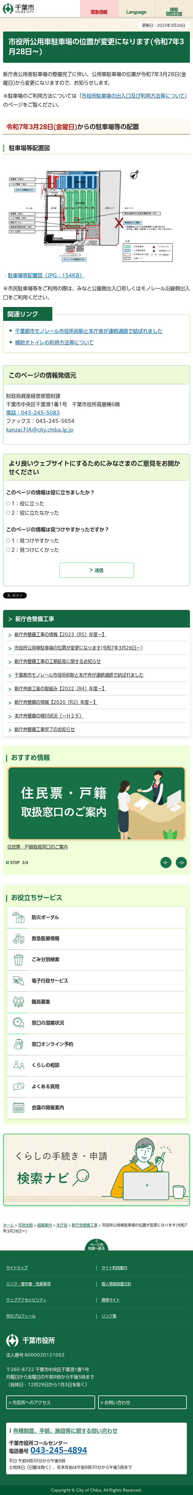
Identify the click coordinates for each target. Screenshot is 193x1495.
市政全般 (25, 1225)
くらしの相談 (45, 1065)
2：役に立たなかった (35, 512)
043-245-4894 (58, 1450)
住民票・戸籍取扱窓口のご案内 (37, 847)
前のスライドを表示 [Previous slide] (165, 862)
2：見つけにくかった (35, 549)
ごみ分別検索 (45, 959)
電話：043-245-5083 (33, 412)
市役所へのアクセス (31, 1402)
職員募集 (41, 1001)
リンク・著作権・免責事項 (28, 1284)
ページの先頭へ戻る (96, 1246)
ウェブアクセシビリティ (26, 1300)
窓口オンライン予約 (52, 1044)
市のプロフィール (21, 1316)
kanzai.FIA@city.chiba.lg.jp (39, 429)
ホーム (8, 1225)
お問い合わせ (117, 1402)
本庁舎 (61, 1225)
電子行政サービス (50, 980)
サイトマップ (17, 1268)
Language (136, 12)
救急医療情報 (45, 938)
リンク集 (109, 1316)
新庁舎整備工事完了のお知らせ (44, 729)
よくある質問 (45, 1086)
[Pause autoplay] (13, 862)
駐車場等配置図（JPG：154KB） (46, 275)
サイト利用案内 (114, 1268)
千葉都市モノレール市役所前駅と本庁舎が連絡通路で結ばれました (89, 331)
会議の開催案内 (48, 1107)
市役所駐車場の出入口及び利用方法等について (133, 95)
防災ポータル (45, 917)
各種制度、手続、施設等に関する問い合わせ (65, 1430)
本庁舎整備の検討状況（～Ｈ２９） (48, 715)
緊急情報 (99, 12)
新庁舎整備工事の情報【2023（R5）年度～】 (60, 634)
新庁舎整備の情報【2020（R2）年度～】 (56, 702)
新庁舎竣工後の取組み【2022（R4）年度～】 (60, 688)
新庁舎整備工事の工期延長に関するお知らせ (57, 661)
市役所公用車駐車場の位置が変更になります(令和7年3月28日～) (78, 647)
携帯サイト (111, 1300)
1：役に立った (27, 503)
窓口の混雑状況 (48, 1022)
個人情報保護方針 (116, 1284)
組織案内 (44, 1225)
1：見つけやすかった (35, 540)
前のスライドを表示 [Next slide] (181, 862)
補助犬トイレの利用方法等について (54, 342)
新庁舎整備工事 (34, 619)
